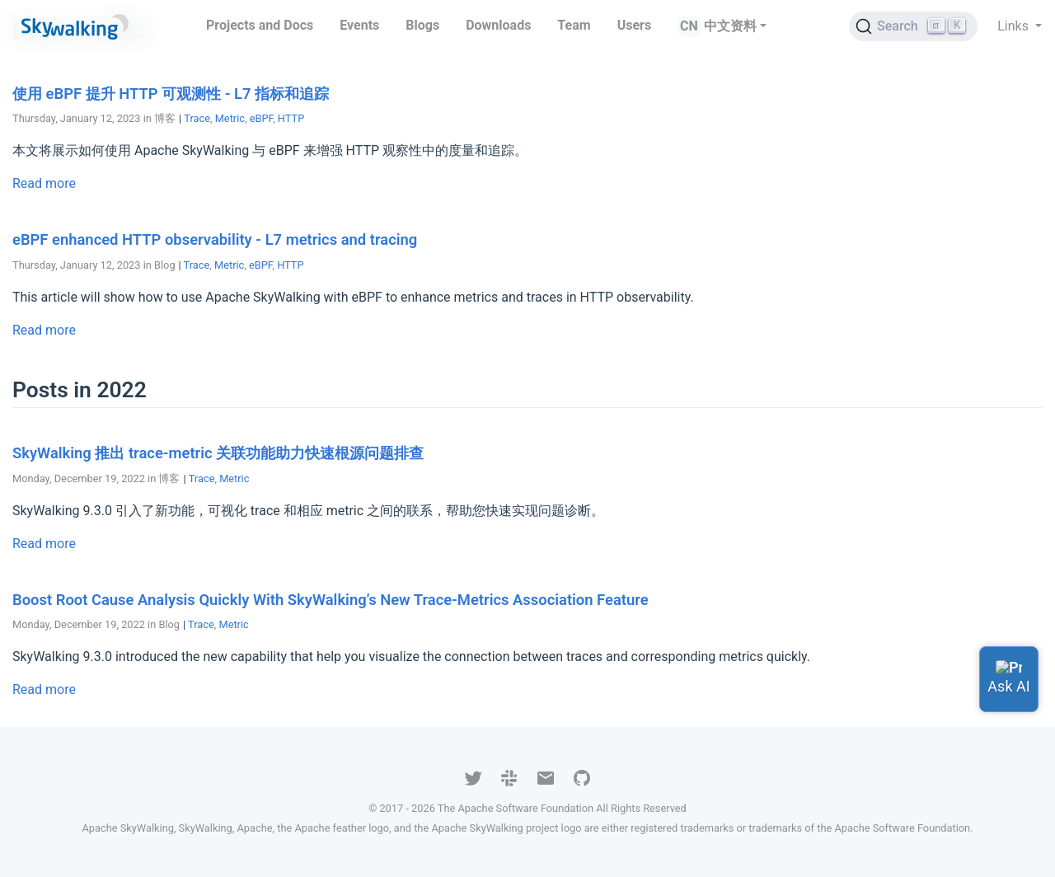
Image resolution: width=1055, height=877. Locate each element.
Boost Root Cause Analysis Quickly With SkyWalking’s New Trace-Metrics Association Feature (330, 599)
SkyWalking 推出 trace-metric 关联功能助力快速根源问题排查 (218, 453)
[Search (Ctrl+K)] (913, 26)
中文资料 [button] (730, 26)
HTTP (291, 118)
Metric (230, 118)
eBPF (261, 118)
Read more (44, 183)
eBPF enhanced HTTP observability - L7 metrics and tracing (214, 239)
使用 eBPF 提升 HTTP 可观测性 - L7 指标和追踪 (170, 93)
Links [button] (1014, 26)
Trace (197, 118)
